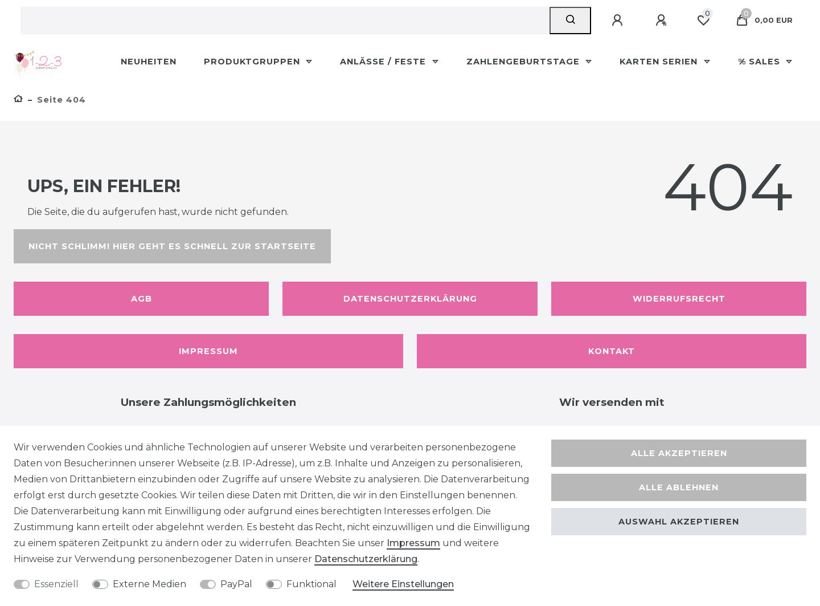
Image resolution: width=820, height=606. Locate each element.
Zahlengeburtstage (524, 61)
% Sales (760, 61)
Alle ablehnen (679, 487)
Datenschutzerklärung (410, 299)
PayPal (236, 584)
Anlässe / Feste (384, 61)
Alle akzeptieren (679, 453)
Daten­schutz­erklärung (365, 559)
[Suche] (570, 20)
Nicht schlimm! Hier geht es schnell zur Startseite (172, 246)
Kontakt (611, 351)
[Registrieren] (663, 20)
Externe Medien (149, 584)
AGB (141, 299)
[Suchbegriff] (285, 20)
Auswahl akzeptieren (678, 521)
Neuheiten (149, 61)
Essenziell (56, 584)
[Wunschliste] (703, 20)
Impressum (208, 351)
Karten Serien (660, 61)
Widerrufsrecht (679, 299)
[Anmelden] (619, 20)
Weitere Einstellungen (403, 584)
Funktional (311, 584)
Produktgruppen (253, 61)
